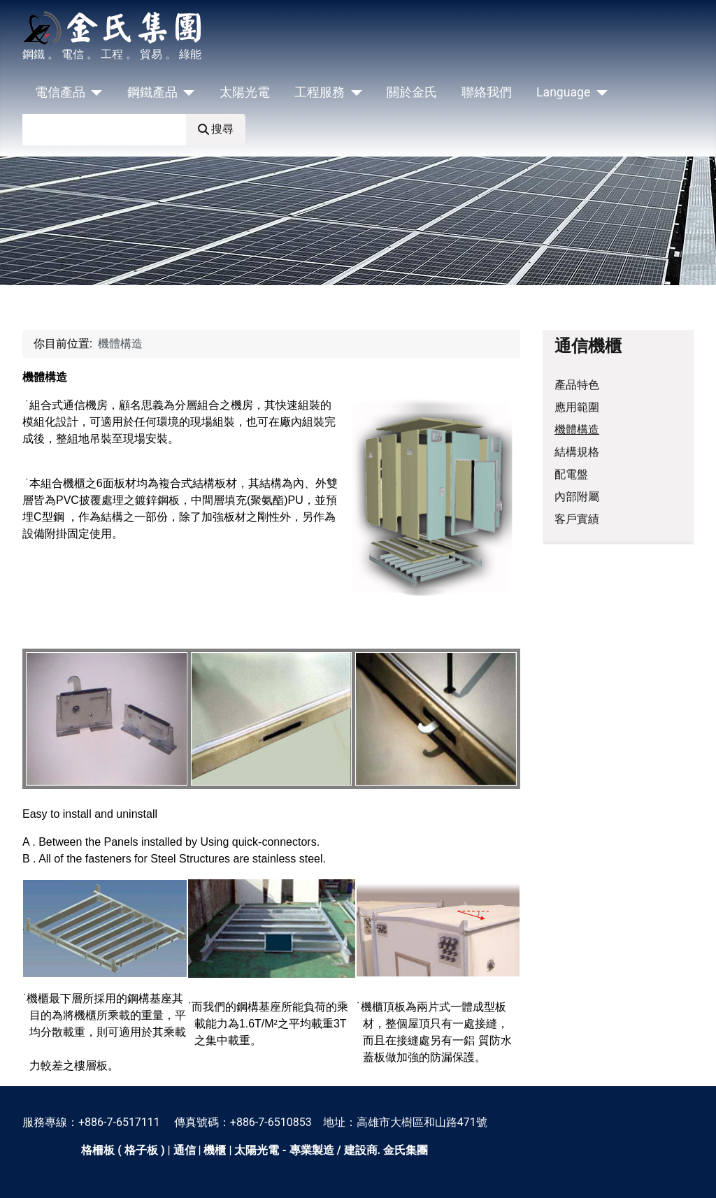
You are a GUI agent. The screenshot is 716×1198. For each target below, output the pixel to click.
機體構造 (576, 429)
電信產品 (60, 92)
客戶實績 (576, 519)
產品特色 (576, 384)
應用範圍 (576, 407)
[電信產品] (94, 92)
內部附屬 (576, 496)
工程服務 (319, 92)
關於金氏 (412, 92)
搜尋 (216, 129)
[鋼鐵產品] (186, 92)
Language (563, 92)
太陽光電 (245, 92)
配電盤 (571, 474)
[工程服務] (353, 92)
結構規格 (576, 452)
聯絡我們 (486, 92)
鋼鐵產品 (152, 92)
